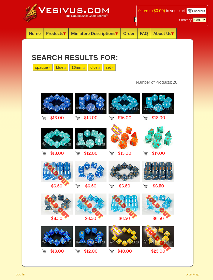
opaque (42, 67)
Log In (20, 274)
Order (129, 33)
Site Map (193, 274)
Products (56, 33)
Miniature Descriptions (94, 33)
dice (95, 67)
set (109, 67)
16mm (78, 67)
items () (151, 10)
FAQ (144, 33)
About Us (164, 33)
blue (61, 67)
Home (35, 33)
